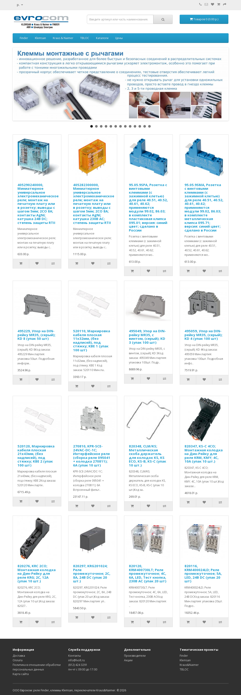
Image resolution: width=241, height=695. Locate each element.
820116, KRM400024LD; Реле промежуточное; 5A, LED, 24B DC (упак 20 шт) (203, 573)
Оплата (18, 660)
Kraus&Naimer (189, 665)
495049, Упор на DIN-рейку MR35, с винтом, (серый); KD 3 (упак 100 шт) (147, 337)
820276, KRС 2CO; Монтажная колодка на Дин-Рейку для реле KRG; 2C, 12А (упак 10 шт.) (36, 573)
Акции (128, 660)
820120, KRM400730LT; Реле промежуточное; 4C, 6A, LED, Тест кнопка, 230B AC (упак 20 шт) (147, 573)
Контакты (74, 656)
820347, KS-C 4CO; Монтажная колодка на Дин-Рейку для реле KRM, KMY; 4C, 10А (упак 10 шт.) (203, 453)
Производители (135, 656)
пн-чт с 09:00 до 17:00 (82, 669)
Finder (24, 38)
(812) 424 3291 (77, 665)
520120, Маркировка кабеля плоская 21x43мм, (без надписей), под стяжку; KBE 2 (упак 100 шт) (35, 455)
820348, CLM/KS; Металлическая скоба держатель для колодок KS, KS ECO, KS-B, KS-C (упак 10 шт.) (147, 455)
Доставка (19, 656)
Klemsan (40, 38)
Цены (119, 38)
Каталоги (102, 38)
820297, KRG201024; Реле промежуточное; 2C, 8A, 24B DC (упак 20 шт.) (91, 573)
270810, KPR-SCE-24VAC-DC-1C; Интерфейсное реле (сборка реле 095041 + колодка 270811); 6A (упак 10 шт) (91, 455)
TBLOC (84, 38)
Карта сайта (21, 674)
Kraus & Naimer (63, 38)
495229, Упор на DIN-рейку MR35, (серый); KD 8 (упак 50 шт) (36, 335)
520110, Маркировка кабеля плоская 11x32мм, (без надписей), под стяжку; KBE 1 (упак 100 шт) (91, 340)
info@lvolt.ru (76, 660)
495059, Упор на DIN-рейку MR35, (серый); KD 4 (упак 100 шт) (203, 335)
